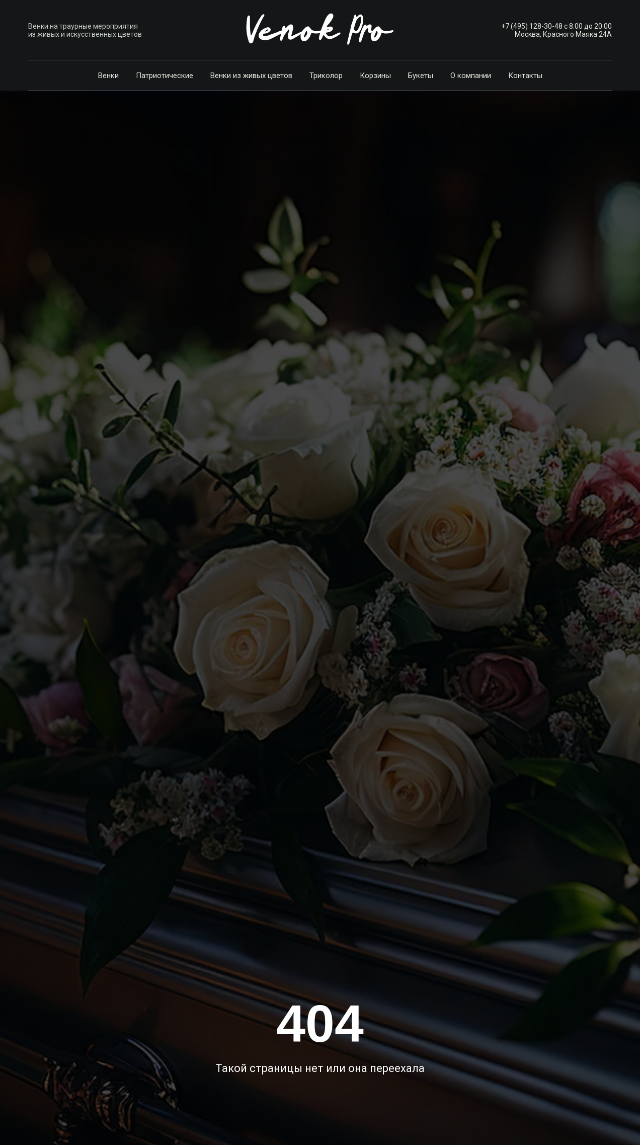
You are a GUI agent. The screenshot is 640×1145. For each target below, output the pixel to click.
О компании (470, 75)
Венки (108, 75)
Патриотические (164, 75)
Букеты (420, 75)
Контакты (525, 75)
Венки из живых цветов (251, 75)
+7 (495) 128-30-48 (532, 26)
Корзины (375, 75)
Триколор (326, 75)
